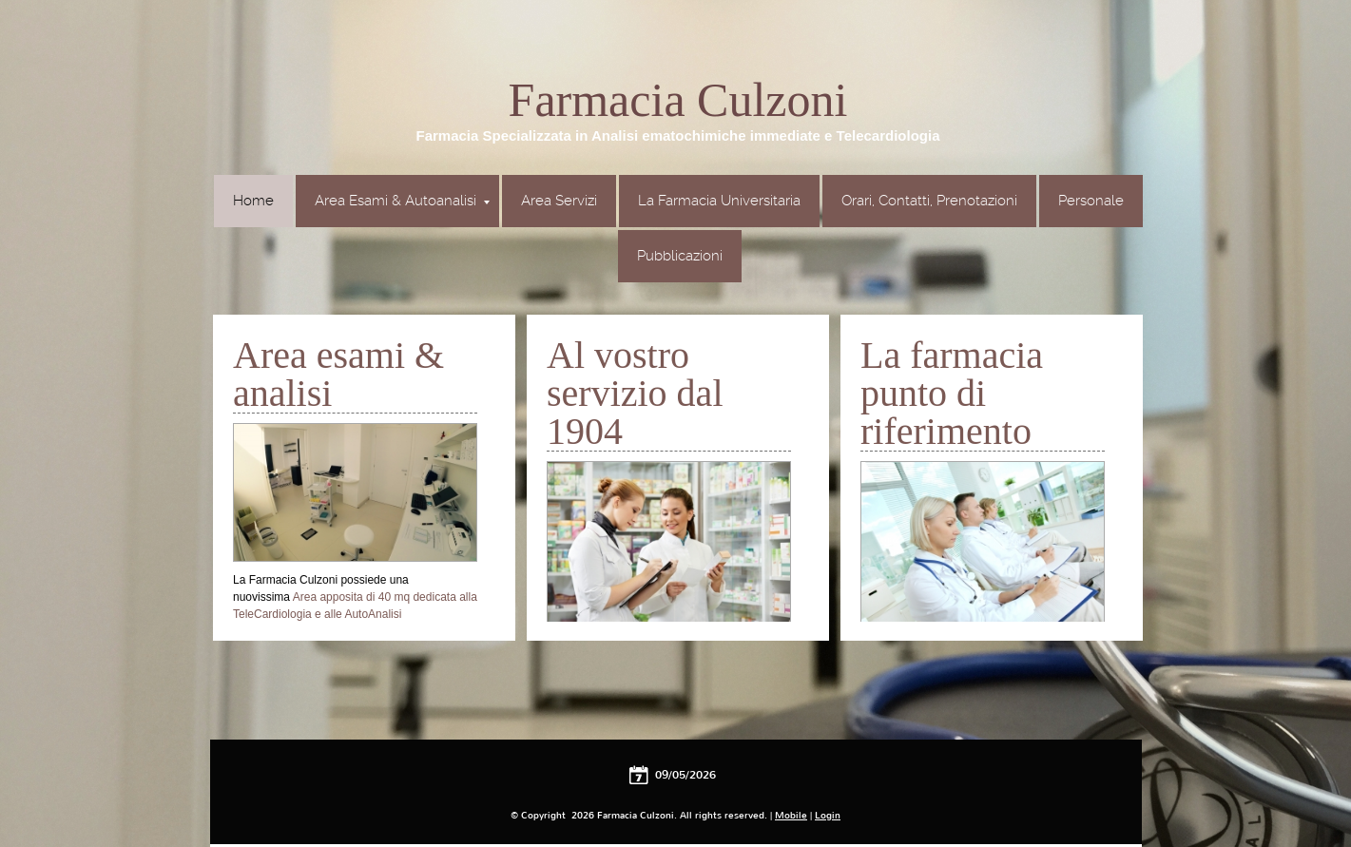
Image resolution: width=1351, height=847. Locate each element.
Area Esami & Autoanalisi (402, 200)
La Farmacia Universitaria (719, 200)
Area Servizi (559, 200)
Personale (1091, 200)
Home (253, 200)
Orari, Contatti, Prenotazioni (929, 200)
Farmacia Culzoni (678, 100)
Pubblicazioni (680, 255)
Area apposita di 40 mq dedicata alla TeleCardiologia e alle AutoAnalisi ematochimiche (355, 614)
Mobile (791, 815)
